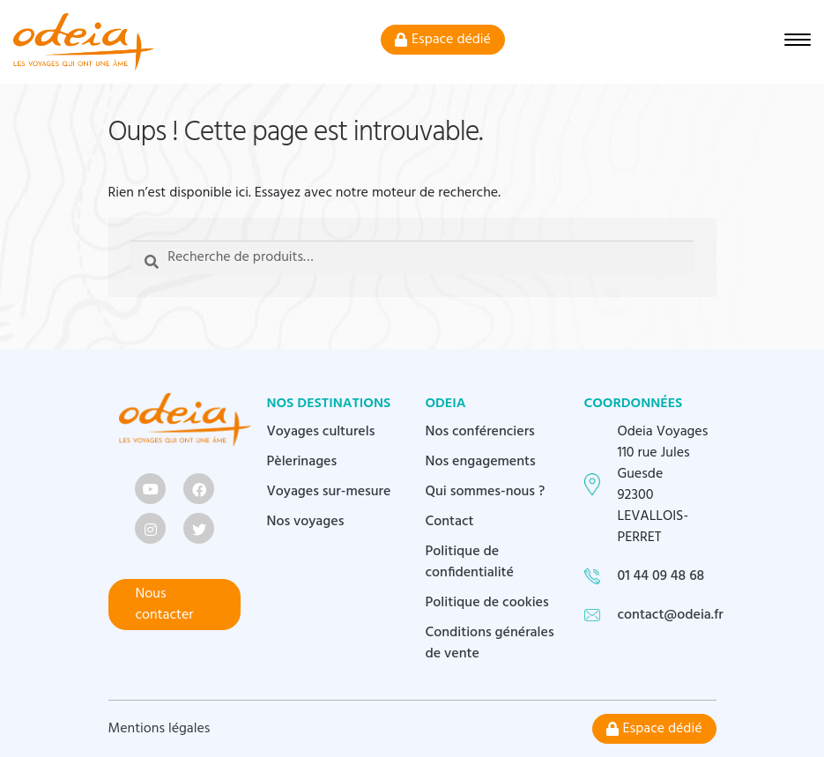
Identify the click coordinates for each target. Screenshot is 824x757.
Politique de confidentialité (470, 562)
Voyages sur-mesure (329, 491)
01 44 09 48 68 (661, 576)
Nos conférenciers (480, 431)
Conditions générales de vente (490, 643)
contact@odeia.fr (671, 615)
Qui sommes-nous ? (486, 491)
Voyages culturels (321, 431)
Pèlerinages (302, 461)
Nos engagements (481, 461)
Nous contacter (165, 605)
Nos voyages (306, 521)
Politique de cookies (487, 602)
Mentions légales (159, 728)
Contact (450, 521)
